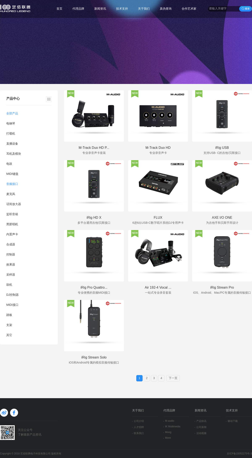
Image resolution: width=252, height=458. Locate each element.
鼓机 (9, 285)
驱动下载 (232, 421)
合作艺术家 (189, 8)
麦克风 (10, 194)
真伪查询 (166, 8)
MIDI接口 (12, 305)
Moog (167, 432)
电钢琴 (10, 123)
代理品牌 (78, 8)
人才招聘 (138, 427)
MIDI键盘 (12, 174)
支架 (9, 325)
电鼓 (9, 164)
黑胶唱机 (12, 224)
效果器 (10, 264)
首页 (59, 8)
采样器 (10, 274)
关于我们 (144, 8)
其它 (9, 335)
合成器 (10, 244)
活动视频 (200, 433)
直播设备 (12, 143)
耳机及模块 (13, 154)
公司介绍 (138, 421)
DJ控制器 (12, 295)
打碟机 (10, 133)
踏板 (9, 315)
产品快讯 (200, 421)
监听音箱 (12, 214)
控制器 (10, 254)
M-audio (168, 421)
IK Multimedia (171, 426)
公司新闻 (200, 427)
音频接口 (12, 184)
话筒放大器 (13, 204)
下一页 (173, 378)
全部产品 (12, 113)
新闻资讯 (100, 8)
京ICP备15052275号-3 (239, 453)
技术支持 (122, 8)
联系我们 (138, 433)
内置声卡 (12, 234)
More (167, 438)
